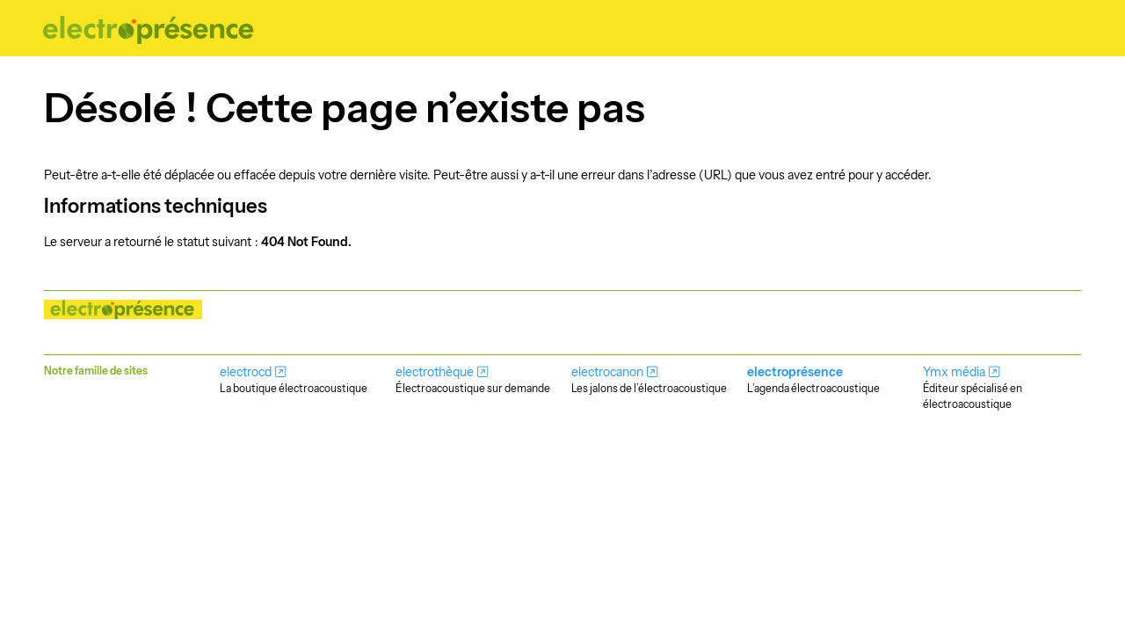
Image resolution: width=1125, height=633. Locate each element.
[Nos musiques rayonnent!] (149, 28)
